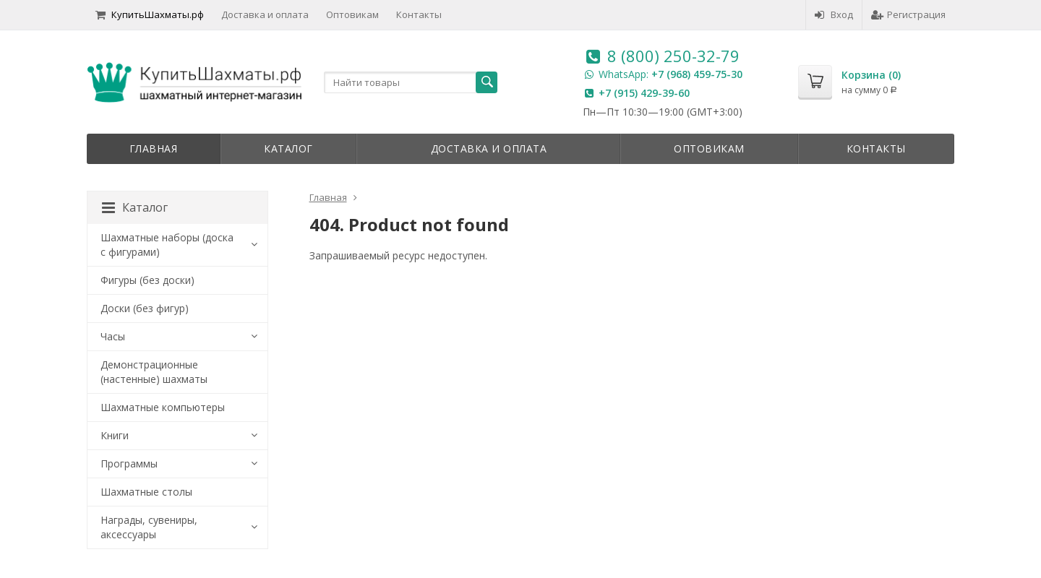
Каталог (288, 148)
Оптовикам (352, 14)
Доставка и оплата (265, 14)
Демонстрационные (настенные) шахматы (153, 372)
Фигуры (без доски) (147, 280)
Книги (114, 435)
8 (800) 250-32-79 (673, 55)
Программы (129, 463)
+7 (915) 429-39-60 (644, 93)
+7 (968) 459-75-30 (696, 74)
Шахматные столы (146, 492)
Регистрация (908, 14)
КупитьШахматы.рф (149, 14)
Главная (153, 148)
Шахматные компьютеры (162, 407)
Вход (834, 14)
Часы (112, 336)
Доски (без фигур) (144, 308)
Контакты (419, 14)
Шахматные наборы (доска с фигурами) (167, 244)
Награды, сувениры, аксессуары (148, 527)
